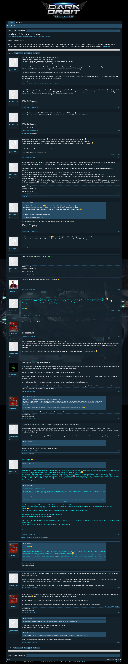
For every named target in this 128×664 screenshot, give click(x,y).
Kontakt (109, 659)
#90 (119, 313)
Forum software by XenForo (19, 661)
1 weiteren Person (49, 83)
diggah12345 (12, 374)
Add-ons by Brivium (72, 661)
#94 (119, 418)
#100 (118, 642)
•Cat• (22, 133)
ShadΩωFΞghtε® (13, 354)
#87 (119, 247)
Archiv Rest (22, 36)
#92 (119, 354)
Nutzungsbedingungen (110, 661)
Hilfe (113, 659)
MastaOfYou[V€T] (34, 36)
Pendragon (31, 83)
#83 (119, 130)
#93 (119, 391)
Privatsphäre (119, 661)
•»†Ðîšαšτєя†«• (24, 453)
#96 (119, 534)
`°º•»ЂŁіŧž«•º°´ (13, 334)
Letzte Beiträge (11, 26)
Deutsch (8, 659)
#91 (119, 336)
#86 (119, 231)
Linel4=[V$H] (12, 69)
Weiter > (37, 53)
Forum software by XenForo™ (45, 661)
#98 (119, 587)
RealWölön (29, 537)
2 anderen (42, 196)
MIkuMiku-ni (12, 311)
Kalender (19, 22)
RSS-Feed (120, 659)
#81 (119, 81)
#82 (119, 107)
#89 (119, 289)
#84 (119, 157)
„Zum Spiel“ (106, 47)
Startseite (117, 659)
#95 (119, 450)
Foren (11, 22)
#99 (119, 612)
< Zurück (16, 53)
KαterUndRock (13, 291)
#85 (119, 193)
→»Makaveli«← (25, 83)
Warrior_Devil (30, 196)
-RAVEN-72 (24, 196)
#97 (119, 568)
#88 (119, 274)
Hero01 (35, 196)
